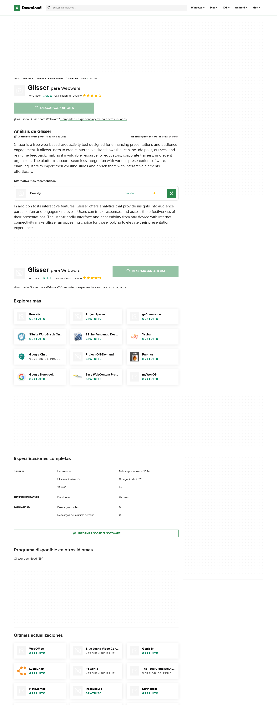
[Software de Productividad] (50, 79)
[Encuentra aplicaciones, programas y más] (116, 8)
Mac (212, 7)
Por (34, 95)
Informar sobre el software (96, 533)
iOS (225, 7)
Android (240, 7)
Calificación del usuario (78, 95)
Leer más (174, 136)
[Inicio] (16, 79)
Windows (196, 7)
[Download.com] (28, 8)
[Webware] (28, 79)
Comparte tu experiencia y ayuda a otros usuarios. (93, 119)
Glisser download (25, 559)
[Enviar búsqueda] (49, 8)
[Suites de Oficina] (77, 79)
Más (257, 7)
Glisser (54, 87)
